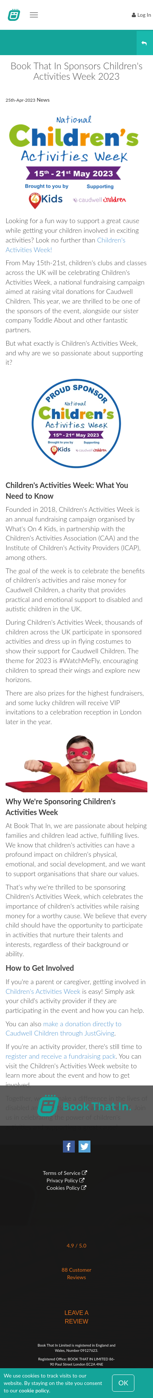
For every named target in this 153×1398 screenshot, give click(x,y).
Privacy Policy (62, 1180)
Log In (144, 15)
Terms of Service (61, 1173)
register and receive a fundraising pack (61, 1056)
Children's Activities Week (43, 991)
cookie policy (34, 1390)
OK (123, 1383)
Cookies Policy (63, 1188)
